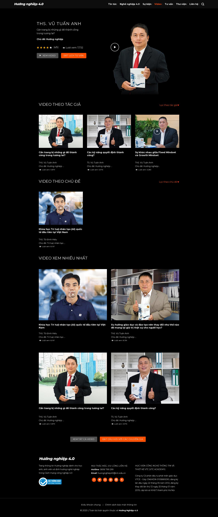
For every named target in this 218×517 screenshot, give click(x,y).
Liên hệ (193, 4)
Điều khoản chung (91, 504)
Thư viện (181, 4)
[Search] (202, 4)
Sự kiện (147, 4)
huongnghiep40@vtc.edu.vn (112, 473)
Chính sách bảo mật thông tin (121, 504)
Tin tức (112, 4)
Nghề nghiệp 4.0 (130, 4)
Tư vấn (169, 4)
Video (158, 4)
